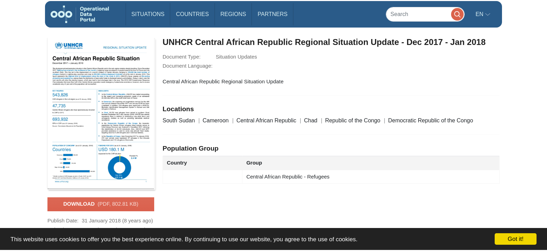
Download (100, 204)
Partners (272, 14)
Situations (148, 14)
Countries (192, 14)
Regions (233, 14)
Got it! (515, 239)
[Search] (425, 14)
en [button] (480, 14)
